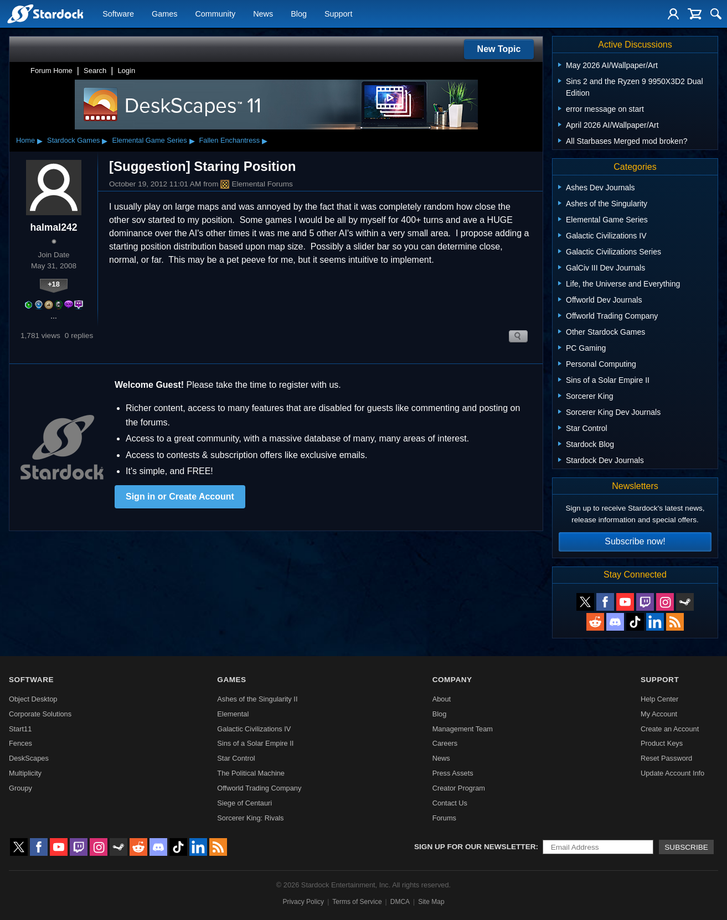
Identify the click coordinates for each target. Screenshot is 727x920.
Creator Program (458, 788)
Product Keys (662, 743)
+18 (54, 284)
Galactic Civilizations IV (254, 729)
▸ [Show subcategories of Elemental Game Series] (192, 140)
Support (338, 14)
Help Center (659, 699)
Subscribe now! (635, 541)
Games (164, 14)
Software (118, 14)
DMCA (400, 902)
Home (25, 140)
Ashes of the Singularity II (257, 699)
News (263, 14)
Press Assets (452, 773)
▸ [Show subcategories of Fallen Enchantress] (264, 140)
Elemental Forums (256, 184)
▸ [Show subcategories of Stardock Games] (104, 140)
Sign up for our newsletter (475, 847)
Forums (444, 818)
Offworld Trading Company (259, 788)
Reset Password (666, 758)
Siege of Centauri (244, 803)
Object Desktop (33, 699)
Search (95, 70)
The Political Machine (251, 773)
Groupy (20, 788)
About (441, 699)
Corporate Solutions (40, 714)
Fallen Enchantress (229, 140)
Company (452, 679)
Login (126, 70)
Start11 (20, 729)
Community (215, 14)
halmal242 (53, 227)
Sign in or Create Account (180, 496)
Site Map (431, 902)
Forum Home (51, 70)
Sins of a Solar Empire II (255, 743)
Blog (299, 14)
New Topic (499, 49)
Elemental (233, 714)
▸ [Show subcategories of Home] (40, 140)
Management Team (462, 729)
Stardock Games (73, 140)
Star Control (236, 758)
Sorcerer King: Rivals (250, 818)
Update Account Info (672, 773)
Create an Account (670, 729)
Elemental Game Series (149, 140)
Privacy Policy (303, 902)
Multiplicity (25, 773)
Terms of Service (356, 902)
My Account (659, 714)
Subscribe (686, 847)
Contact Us (449, 803)
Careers (445, 743)
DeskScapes (29, 758)
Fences (20, 743)
